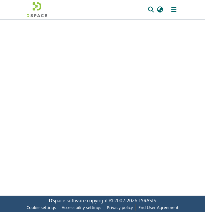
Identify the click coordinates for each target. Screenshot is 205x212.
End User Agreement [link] (158, 207)
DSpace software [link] (67, 200)
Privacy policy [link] (120, 207)
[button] (37, 9)
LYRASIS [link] (147, 200)
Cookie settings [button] (41, 207)
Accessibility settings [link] (81, 207)
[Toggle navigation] (173, 9)
